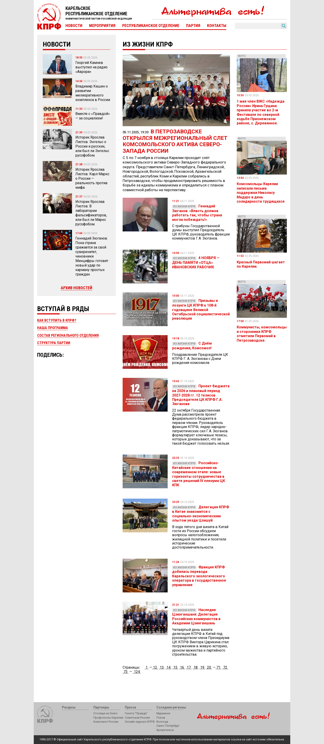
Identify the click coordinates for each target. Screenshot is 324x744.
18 (195, 667)
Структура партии (53, 343)
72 (225, 667)
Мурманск (163, 713)
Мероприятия (102, 25)
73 (125, 672)
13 (162, 667)
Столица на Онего (105, 713)
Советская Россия (137, 717)
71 (218, 667)
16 (182, 667)
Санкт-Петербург (168, 725)
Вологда (162, 721)
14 (168, 667)
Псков (160, 717)
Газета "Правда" (136, 713)
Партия (193, 25)
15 (175, 667)
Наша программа (52, 328)
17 (189, 667)
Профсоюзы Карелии (108, 717)
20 (209, 667)
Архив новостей (76, 287)
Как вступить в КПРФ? (56, 320)
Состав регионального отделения (68, 335)
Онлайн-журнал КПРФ (140, 721)
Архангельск (165, 730)
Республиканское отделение (150, 25)
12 (155, 667)
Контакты (216, 25)
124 (137, 672)
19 (202, 667)
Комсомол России (105, 721)
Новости (73, 25)
